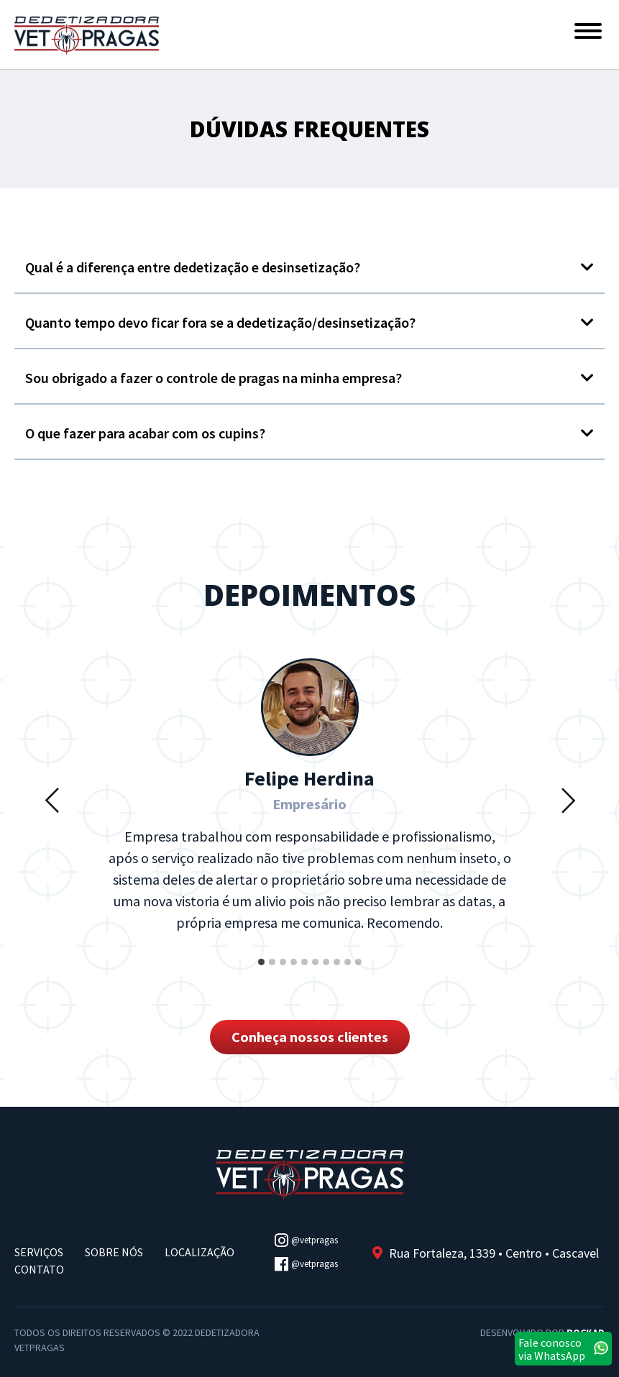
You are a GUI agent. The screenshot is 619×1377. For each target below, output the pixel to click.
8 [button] (338, 972)
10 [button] (359, 972)
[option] (309, 799)
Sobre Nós (114, 1252)
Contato (39, 1269)
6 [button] (316, 972)
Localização (199, 1252)
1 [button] (262, 972)
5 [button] (305, 972)
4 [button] (294, 972)
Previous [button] (52, 800)
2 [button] (273, 972)
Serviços (38, 1252)
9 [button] (348, 972)
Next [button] (568, 800)
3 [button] (284, 972)
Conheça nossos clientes (309, 1037)
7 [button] (327, 972)
